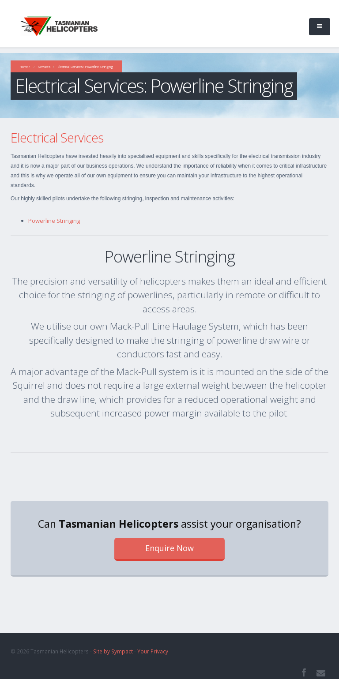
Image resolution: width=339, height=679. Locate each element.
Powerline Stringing (54, 221)
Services (44, 66)
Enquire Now (169, 548)
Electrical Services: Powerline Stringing (85, 66)
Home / (24, 66)
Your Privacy (152, 651)
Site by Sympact (113, 651)
